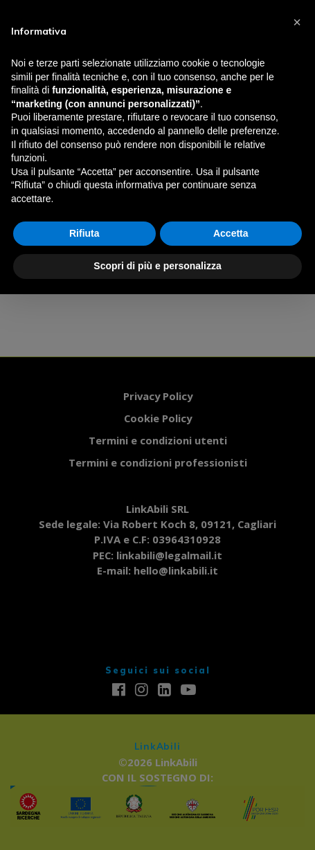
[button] (297, 22)
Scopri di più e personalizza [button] (157, 265)
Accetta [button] (231, 233)
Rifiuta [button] (84, 233)
